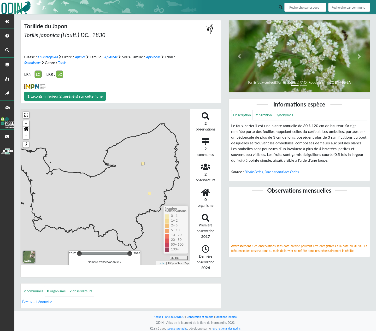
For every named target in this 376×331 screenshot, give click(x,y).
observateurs (85, 291)
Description (243, 115)
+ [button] (26, 123)
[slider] (79, 253)
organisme (59, 291)
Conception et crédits (200, 317)
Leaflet (161, 263)
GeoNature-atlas (175, 328)
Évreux (27, 302)
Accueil (155, 317)
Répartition (265, 115)
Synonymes (288, 115)
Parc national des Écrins (227, 328)
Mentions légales (229, 317)
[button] (26, 129)
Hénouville (46, 302)
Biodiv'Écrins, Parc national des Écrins (274, 172)
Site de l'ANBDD (173, 317)
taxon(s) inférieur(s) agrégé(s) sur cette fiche (65, 96)
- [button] (26, 136)
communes (34, 291)
